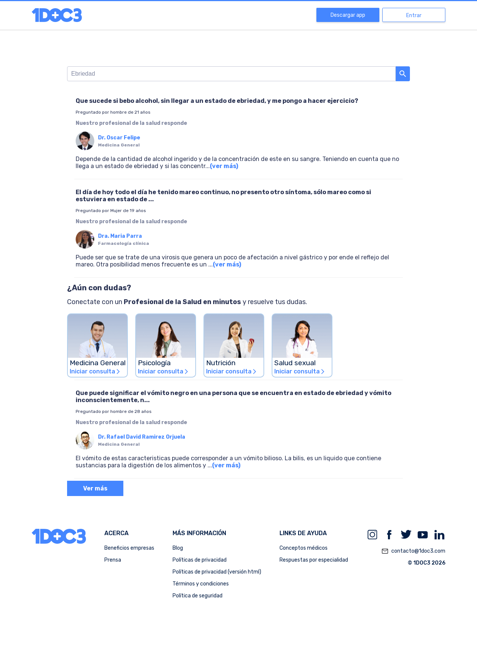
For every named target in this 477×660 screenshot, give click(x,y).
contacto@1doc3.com (413, 551)
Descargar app (348, 15)
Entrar (413, 15)
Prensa (112, 560)
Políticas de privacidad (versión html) (217, 572)
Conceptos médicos (303, 548)
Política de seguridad (197, 596)
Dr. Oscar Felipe (119, 138)
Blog (178, 548)
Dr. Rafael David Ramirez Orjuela (141, 437)
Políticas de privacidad (200, 560)
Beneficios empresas (129, 548)
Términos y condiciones (201, 584)
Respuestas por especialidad (313, 560)
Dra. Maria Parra (120, 236)
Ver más (95, 488)
